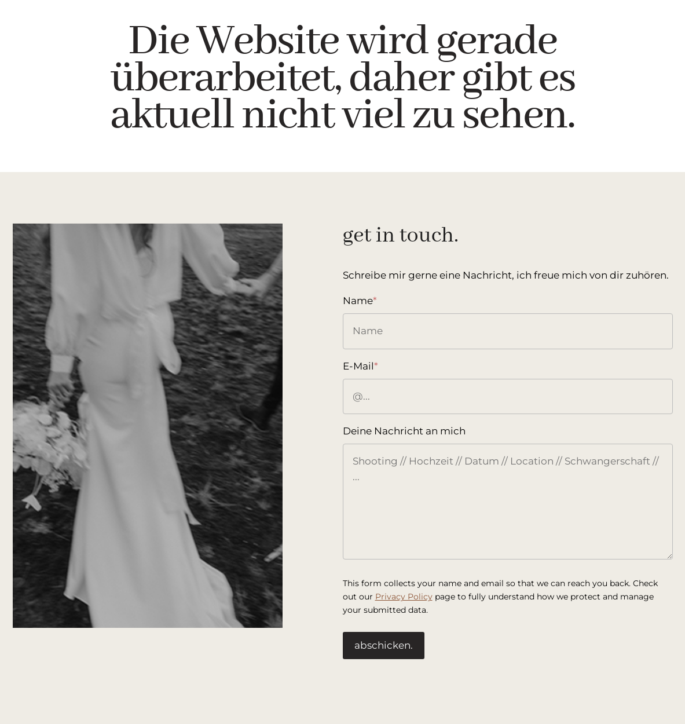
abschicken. (383, 645)
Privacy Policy (404, 596)
